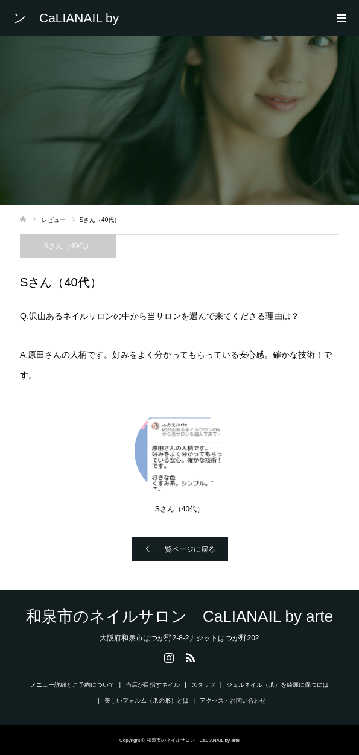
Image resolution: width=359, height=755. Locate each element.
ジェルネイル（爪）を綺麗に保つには (277, 684)
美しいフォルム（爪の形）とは (146, 700)
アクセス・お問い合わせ (233, 700)
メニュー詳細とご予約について (72, 684)
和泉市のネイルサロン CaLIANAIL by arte (72, 18)
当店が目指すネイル (152, 684)
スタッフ (203, 684)
